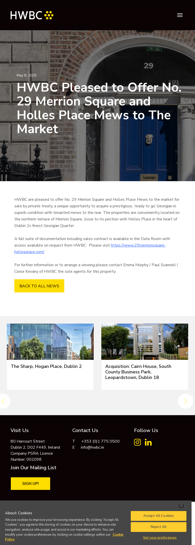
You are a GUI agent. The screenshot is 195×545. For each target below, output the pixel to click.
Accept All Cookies (158, 516)
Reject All (159, 527)
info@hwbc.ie (92, 447)
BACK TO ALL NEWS (39, 286)
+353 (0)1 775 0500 (100, 441)
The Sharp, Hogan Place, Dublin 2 (46, 366)
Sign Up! (30, 483)
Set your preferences (160, 537)
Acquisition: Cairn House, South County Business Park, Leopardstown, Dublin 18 (138, 371)
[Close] (181, 505)
